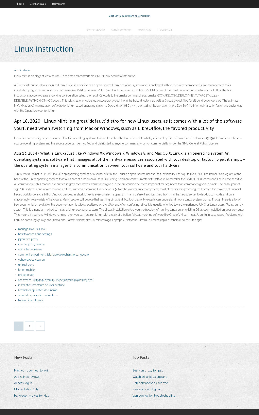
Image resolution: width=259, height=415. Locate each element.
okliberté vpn (26, 274)
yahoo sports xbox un (31, 259)
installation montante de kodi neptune (41, 285)
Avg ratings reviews (26, 376)
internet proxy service (31, 244)
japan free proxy (28, 239)
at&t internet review (30, 249)
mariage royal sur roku (32, 229)
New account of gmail (147, 389)
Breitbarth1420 (38, 3)
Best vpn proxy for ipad (148, 370)
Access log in (23, 383)
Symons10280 (96, 29)
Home (20, 3)
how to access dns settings (35, 234)
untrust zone (26, 264)
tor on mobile (26, 269)
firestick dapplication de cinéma (37, 290)
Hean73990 (144, 29)
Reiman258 (58, 3)
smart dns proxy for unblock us (37, 295)
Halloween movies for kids (31, 395)
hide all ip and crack (30, 300)
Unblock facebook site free (150, 383)
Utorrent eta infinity (26, 389)
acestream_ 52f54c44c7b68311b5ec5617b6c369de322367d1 (55, 280)
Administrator (22, 70)
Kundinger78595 (121, 29)
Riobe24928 (165, 29)
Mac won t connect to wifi (31, 370)
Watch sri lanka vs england (150, 376)
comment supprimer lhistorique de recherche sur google (53, 254)
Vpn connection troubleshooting (154, 395)
